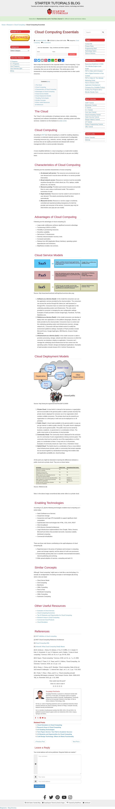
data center (63, 121)
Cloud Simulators (42, 622)
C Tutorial (88, 107)
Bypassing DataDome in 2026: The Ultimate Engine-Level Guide (94, 66)
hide (48, 81)
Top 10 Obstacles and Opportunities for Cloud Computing (54, 615)
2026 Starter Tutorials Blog (32, 802)
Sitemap (87, 140)
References (39, 104)
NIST (43, 135)
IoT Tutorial (88, 122)
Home (3, 24)
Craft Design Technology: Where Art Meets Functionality (55, 736)
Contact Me (88, 44)
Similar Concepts (40, 100)
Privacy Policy (89, 46)
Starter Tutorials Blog (57, 3)
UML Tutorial (89, 126)
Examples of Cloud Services (45, 610)
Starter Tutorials (90, 137)
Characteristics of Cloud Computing (45, 89)
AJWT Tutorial (89, 103)
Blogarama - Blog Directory (8, 808)
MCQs (12, 71)
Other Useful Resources (42, 102)
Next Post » (76, 741)
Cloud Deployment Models (43, 96)
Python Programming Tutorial (94, 124)
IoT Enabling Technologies (45, 729)
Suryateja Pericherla (40, 40)
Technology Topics (90, 51)
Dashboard (86, 802)
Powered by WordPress (73, 803)
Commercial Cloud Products (45, 620)
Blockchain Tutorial (91, 105)
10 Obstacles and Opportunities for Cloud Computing (54, 734)
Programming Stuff (90, 48)
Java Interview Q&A (16, 68)
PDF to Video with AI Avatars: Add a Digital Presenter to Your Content (94, 73)
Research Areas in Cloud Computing (48, 617)
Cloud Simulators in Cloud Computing (49, 725)
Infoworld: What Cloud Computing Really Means (50, 646)
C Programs (14, 61)
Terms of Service (90, 53)
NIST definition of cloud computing (46, 636)
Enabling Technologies (42, 98)
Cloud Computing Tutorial (93, 114)
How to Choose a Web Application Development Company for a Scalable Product (95, 85)
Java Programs (14, 66)
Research (10, 24)
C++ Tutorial (89, 110)
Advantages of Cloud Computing (44, 91)
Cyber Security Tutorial (92, 117)
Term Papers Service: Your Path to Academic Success (54, 732)
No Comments (47, 42)
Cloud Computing (19, 24)
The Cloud (38, 85)
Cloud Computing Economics (46, 613)
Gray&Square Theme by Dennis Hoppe (53, 802)
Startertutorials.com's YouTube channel (49, 19)
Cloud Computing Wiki (42, 643)
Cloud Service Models (41, 93)
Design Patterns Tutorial (92, 119)
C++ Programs (14, 64)
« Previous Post (40, 741)
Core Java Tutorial (90, 112)
